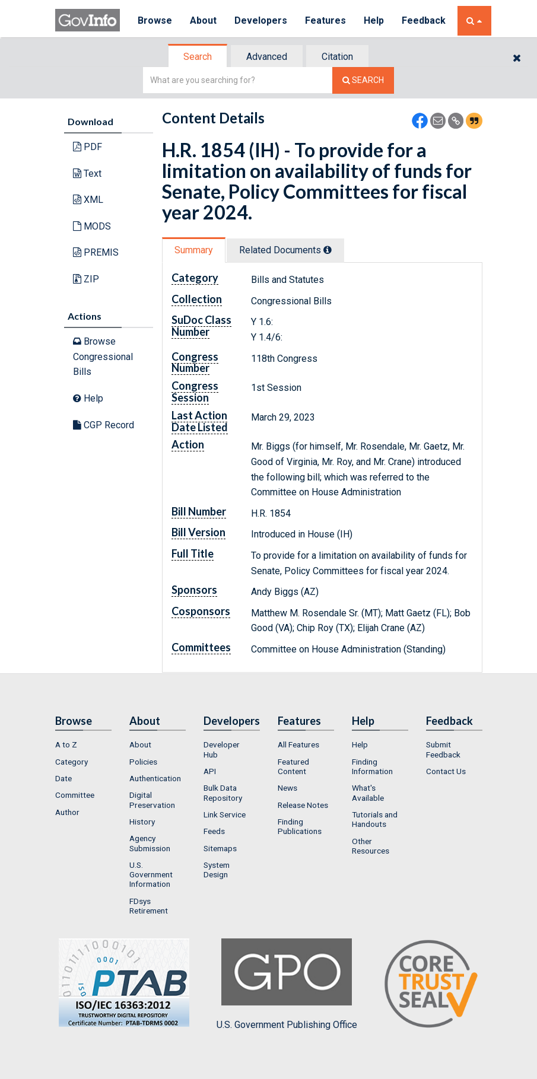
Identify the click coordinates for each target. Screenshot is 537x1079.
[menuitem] (83, 744)
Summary (193, 250)
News (287, 787)
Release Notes (303, 805)
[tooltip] (327, 249)
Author (67, 812)
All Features (298, 744)
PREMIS (96, 252)
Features (325, 20)
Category (71, 761)
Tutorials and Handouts (375, 819)
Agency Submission (149, 842)
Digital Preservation (152, 799)
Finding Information (372, 766)
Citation (337, 56)
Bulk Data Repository (223, 792)
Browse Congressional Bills (103, 356)
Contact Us (446, 771)
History (142, 821)
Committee (74, 795)
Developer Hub (222, 749)
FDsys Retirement (148, 905)
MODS (92, 226)
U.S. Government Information (151, 874)
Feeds (214, 831)
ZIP (86, 279)
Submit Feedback (443, 749)
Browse (155, 20)
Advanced (266, 56)
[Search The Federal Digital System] (363, 80)
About (203, 20)
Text (87, 173)
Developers (260, 20)
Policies (143, 761)
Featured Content (293, 766)
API (210, 771)
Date (63, 778)
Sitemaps (220, 848)
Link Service (225, 814)
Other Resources (370, 845)
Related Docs (285, 250)
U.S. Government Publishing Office (287, 984)
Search (197, 56)
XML (88, 199)
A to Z (66, 744)
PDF (87, 146)
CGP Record (103, 425)
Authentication (155, 778)
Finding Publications (300, 826)
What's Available (368, 792)
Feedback (424, 20)
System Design (217, 869)
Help (374, 20)
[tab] (198, 56)
